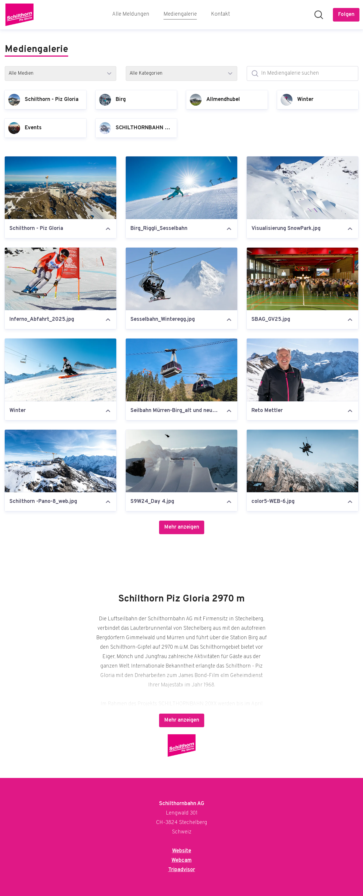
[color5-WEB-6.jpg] (302, 461)
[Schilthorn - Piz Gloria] (60, 187)
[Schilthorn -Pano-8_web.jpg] (60, 461)
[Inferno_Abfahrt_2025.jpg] (60, 279)
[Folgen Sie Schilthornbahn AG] (346, 15)
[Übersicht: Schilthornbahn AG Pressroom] (19, 15)
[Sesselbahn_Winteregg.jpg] (181, 279)
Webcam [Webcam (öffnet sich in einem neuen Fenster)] (181, 860)
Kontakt (220, 14)
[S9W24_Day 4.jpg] (181, 461)
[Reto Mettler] (302, 370)
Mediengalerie (180, 14)
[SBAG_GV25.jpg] (302, 279)
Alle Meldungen (130, 14)
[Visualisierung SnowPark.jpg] (302, 187)
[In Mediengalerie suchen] (302, 73)
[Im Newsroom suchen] (318, 14)
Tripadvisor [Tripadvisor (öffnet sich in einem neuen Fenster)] (181, 869)
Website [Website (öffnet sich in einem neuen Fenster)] (181, 851)
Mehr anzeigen (181, 527)
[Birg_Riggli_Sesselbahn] (181, 187)
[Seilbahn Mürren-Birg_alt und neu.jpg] (181, 370)
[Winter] (60, 370)
